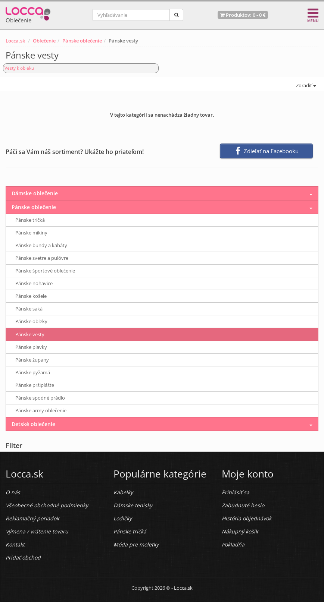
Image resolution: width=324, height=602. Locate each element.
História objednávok (246, 518)
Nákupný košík (240, 531)
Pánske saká (29, 308)
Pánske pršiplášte (34, 385)
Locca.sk (15, 40)
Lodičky (122, 518)
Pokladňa (233, 544)
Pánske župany (32, 359)
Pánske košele (31, 296)
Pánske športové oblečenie (45, 270)
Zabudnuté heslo (243, 505)
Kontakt (15, 544)
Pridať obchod (23, 557)
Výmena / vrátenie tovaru (37, 531)
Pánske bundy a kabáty (41, 245)
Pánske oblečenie (82, 40)
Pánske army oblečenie (40, 410)
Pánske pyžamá (32, 372)
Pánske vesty (29, 334)
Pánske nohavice (34, 283)
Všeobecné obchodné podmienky (47, 505)
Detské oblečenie (33, 424)
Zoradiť (305, 85)
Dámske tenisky (132, 505)
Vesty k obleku (19, 68)
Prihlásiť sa (235, 492)
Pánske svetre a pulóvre (41, 258)
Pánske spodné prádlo (40, 397)
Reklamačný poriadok (32, 518)
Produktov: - (242, 15)
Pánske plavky (31, 347)
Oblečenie (44, 40)
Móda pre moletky (136, 544)
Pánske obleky (31, 321)
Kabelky (123, 492)
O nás (13, 492)
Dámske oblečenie (35, 193)
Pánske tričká (30, 220)
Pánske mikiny (31, 232)
